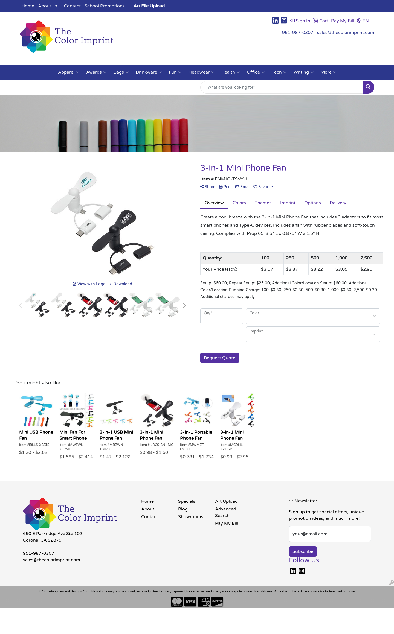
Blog (183, 509)
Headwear (201, 72)
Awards (96, 72)
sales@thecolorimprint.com (345, 32)
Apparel (68, 72)
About (44, 6)
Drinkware (149, 72)
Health (230, 72)
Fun (175, 72)
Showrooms (190, 516)
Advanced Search (225, 512)
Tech (279, 72)
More (328, 72)
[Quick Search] (281, 87)
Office (256, 72)
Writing (304, 72)
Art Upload (226, 501)
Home (28, 6)
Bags (121, 72)
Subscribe (302, 551)
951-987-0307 (297, 32)
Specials (186, 501)
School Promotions (105, 6)
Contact (72, 6)
